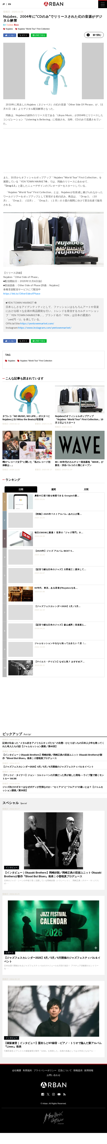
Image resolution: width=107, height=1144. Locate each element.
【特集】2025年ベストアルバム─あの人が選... (58, 514)
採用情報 (88, 1070)
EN (9, 4)
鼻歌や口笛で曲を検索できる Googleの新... (57, 495)
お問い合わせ (53, 1075)
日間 (21, 489)
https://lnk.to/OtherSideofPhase (21, 293)
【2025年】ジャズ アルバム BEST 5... (54, 551)
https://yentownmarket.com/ (37, 323)
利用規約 (27, 1070)
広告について (65, 1070)
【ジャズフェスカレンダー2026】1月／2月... (58, 606)
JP (3, 4)
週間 (53, 489)
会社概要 (16, 1070)
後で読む (94, 34)
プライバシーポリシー (45, 1070)
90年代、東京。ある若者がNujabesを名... (56, 588)
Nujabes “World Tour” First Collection (34, 29)
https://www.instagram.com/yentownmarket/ (44, 327)
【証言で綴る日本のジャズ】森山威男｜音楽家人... (60, 625)
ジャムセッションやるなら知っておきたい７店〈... (60, 643)
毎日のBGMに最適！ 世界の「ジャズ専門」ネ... (59, 532)
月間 (86, 489)
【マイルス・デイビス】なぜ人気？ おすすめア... (60, 661)
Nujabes (9, 29)
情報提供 (78, 1070)
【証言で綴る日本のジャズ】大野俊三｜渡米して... (60, 569)
